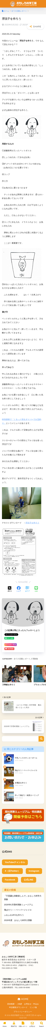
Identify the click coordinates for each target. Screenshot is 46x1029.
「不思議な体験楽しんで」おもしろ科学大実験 (22, 897)
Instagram (34, 871)
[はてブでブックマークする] (27, 589)
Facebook (10, 880)
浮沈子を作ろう (32, 523)
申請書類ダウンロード (18, 1007)
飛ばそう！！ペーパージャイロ (18, 910)
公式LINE (28, 880)
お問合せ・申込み (31, 1004)
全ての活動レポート (22, 659)
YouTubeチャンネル (15, 862)
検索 (41, 739)
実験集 (35, 659)
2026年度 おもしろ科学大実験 (18, 920)
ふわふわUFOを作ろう (14, 915)
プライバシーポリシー (22, 1012)
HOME (23, 999)
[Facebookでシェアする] (18, 589)
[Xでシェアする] (10, 589)
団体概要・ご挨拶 (14, 1004)
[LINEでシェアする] (36, 589)
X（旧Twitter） (12, 871)
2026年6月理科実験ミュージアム (18, 905)
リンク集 (33, 1007)
